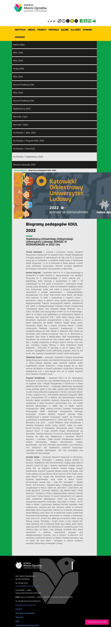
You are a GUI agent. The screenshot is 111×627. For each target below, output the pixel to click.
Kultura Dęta (19, 45)
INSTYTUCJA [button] (20, 30)
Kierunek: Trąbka (20, 125)
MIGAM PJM (19, 617)
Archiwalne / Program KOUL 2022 (28, 141)
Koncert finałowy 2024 (23, 85)
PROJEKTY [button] (41, 30)
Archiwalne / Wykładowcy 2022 (28, 157)
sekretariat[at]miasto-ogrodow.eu (27, 586)
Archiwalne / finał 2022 (24, 149)
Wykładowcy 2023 (21, 109)
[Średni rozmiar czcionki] (51, 21)
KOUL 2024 (18, 77)
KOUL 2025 (18, 61)
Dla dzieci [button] (76, 30)
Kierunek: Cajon (20, 117)
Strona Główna (20, 170)
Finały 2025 (18, 69)
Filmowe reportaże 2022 (24, 165)
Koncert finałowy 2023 (23, 101)
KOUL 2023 (18, 93)
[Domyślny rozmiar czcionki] (49, 21)
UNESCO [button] (31, 30)
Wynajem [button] (87, 30)
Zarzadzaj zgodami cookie (97, 622)
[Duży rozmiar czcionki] (54, 21)
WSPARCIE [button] (20, 37)
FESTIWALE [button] (54, 30)
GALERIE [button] (64, 30)
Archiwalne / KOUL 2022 (24, 133)
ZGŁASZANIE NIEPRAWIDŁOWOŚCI (27, 625)
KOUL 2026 (18, 53)
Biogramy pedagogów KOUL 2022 (42, 170)
